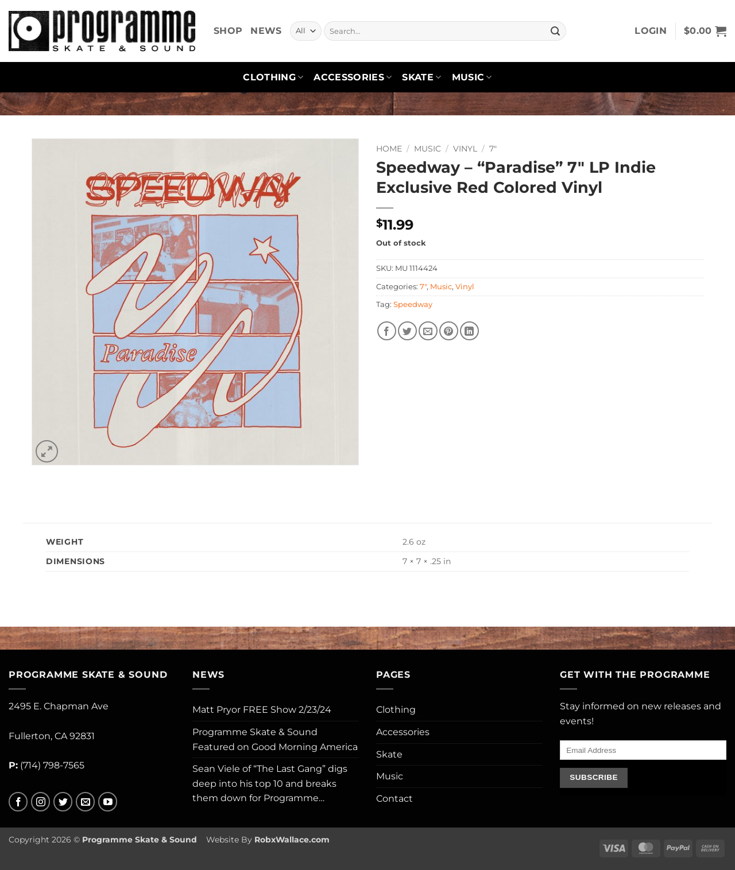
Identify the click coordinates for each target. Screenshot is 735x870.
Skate (421, 77)
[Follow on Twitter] (62, 802)
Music (472, 77)
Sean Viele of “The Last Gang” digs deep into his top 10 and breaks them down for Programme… (269, 783)
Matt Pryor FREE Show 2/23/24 (261, 709)
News (265, 30)
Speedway (412, 304)
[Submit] (555, 31)
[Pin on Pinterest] (448, 330)
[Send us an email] (85, 802)
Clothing (273, 77)
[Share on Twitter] (407, 330)
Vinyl (465, 148)
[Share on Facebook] (386, 330)
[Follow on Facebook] (18, 802)
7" (493, 148)
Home (389, 148)
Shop (228, 30)
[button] (651, 31)
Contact (394, 798)
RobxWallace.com (292, 839)
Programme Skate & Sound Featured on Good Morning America (275, 739)
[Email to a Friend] (428, 330)
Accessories (353, 77)
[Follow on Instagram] (40, 802)
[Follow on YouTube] (107, 802)
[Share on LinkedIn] (469, 330)
